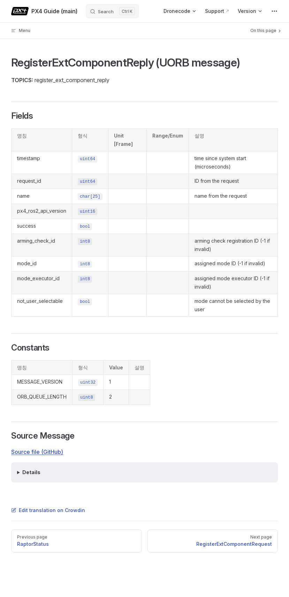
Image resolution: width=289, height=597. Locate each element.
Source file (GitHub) (37, 451)
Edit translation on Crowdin (48, 510)
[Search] (112, 11)
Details (31, 472)
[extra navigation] (274, 11)
